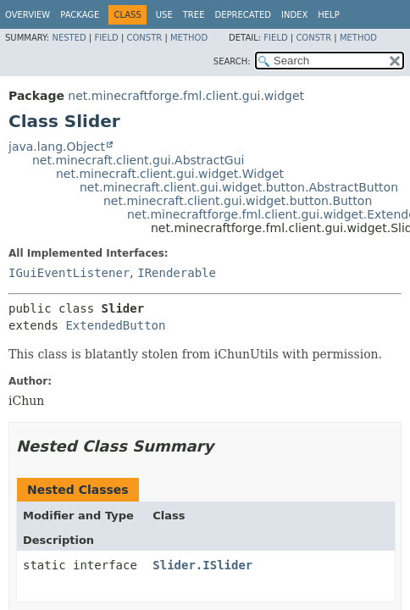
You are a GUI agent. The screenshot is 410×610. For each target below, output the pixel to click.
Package (79, 14)
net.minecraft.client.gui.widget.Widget (170, 173)
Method (189, 37)
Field (106, 37)
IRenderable (176, 273)
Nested (69, 37)
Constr (144, 37)
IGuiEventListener (69, 273)
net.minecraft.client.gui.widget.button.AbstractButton (239, 187)
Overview (27, 14)
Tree (194, 14)
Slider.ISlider (202, 565)
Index (294, 14)
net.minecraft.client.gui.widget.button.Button (237, 201)
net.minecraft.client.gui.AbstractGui (138, 160)
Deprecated (242, 14)
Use (164, 14)
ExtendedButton (115, 325)
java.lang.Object (56, 146)
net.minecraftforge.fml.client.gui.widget (186, 96)
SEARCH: (232, 61)
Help (328, 14)
